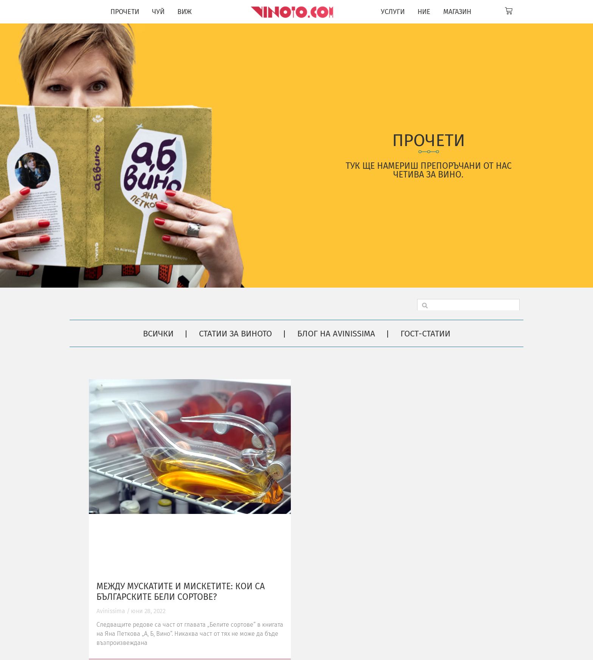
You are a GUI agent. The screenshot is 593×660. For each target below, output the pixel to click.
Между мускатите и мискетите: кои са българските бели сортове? (180, 591)
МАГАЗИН (457, 12)
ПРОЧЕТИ (124, 12)
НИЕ (424, 12)
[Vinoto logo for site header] (292, 12)
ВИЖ (184, 12)
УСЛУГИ (393, 12)
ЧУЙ (158, 12)
